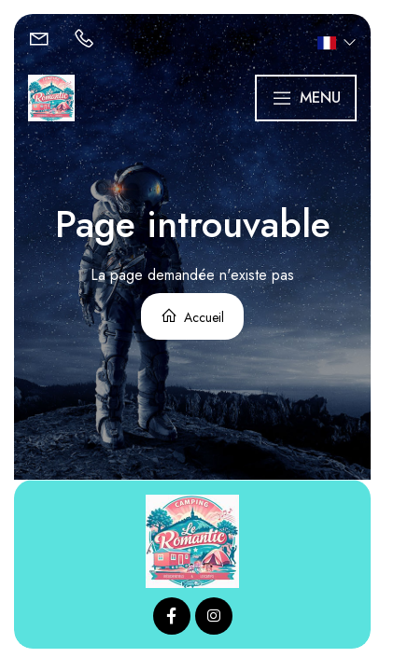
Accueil (192, 317)
